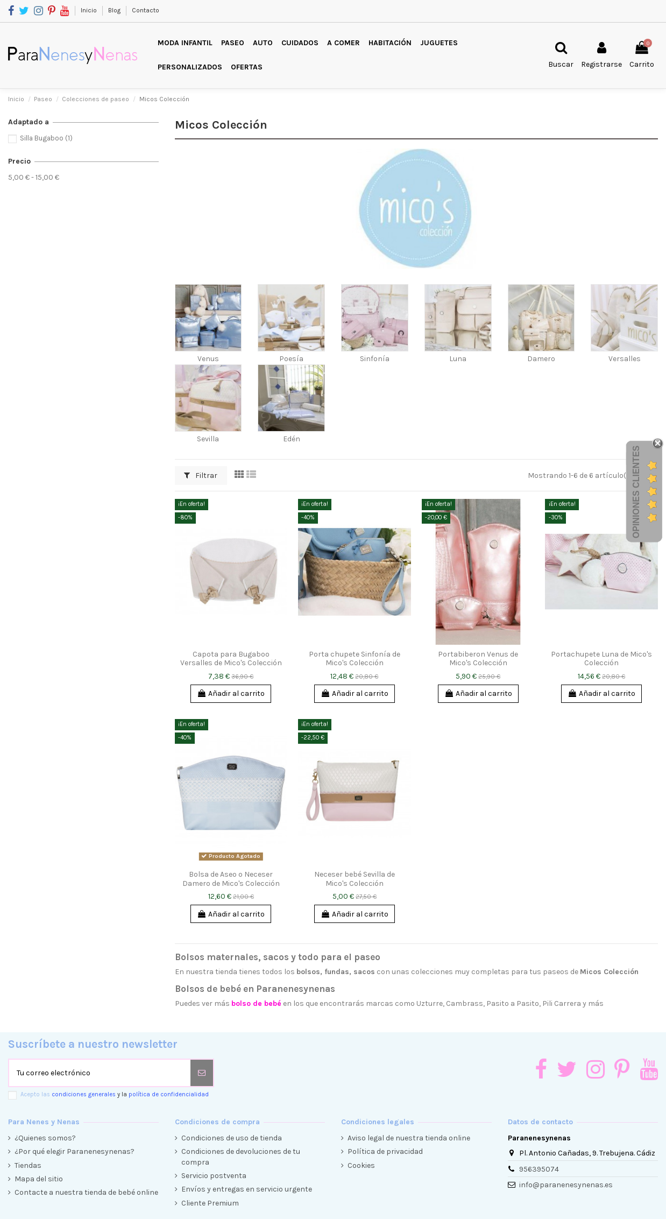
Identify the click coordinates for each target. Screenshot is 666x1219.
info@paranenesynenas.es (566, 1184)
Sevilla (208, 438)
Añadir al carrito (231, 693)
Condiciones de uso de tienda (231, 1138)
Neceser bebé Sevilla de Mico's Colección (354, 879)
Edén (291, 438)
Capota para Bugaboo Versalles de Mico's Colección (231, 659)
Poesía (291, 358)
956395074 (539, 1169)
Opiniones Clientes (636, 492)
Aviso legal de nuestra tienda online (409, 1138)
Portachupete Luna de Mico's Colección (601, 659)
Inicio (89, 10)
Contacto (145, 10)
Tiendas (28, 1165)
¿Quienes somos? (45, 1138)
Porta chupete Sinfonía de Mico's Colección (354, 659)
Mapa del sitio (39, 1178)
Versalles (624, 358)
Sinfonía (374, 358)
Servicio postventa (213, 1175)
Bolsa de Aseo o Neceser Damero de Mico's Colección (231, 879)
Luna (457, 358)
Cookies (361, 1165)
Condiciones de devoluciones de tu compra (240, 1157)
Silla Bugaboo (46, 138)
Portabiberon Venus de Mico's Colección (478, 659)
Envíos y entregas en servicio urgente (246, 1189)
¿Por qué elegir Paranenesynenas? (74, 1151)
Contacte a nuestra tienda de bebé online (86, 1192)
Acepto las (114, 1094)
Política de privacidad (385, 1151)
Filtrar (200, 475)
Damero (541, 358)
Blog (115, 10)
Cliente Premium (210, 1203)
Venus (208, 358)
